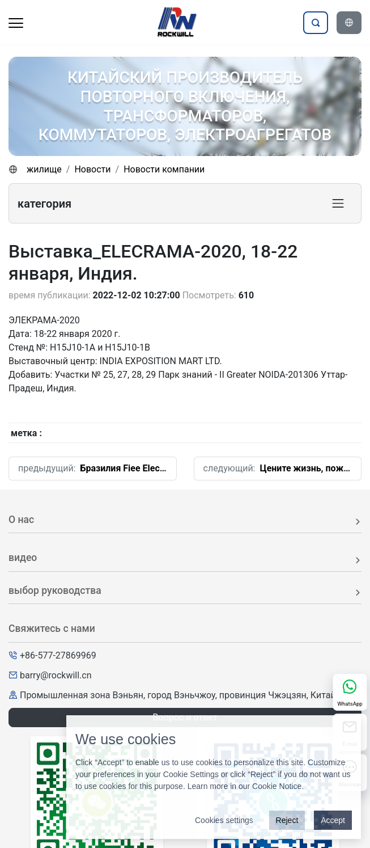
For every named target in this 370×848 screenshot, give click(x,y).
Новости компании (164, 169)
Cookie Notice (276, 786)
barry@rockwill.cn (56, 675)
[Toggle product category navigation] (338, 203)
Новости (92, 169)
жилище (44, 169)
